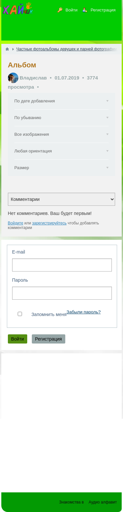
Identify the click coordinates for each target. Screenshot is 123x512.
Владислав (33, 77)
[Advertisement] (61, 419)
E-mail (18, 252)
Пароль (20, 280)
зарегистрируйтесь (49, 223)
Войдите (15, 223)
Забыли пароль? (84, 311)
